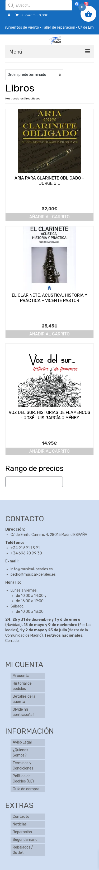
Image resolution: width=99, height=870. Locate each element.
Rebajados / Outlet (23, 850)
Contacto (21, 816)
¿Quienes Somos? (20, 753)
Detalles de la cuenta (24, 699)
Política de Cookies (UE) (23, 779)
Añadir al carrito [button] (49, 216)
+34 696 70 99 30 (26, 553)
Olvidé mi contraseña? (24, 712)
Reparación (22, 832)
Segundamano (25, 839)
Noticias (20, 824)
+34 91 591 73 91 (25, 548)
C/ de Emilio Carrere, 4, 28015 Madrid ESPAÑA (49, 534)
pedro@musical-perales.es (33, 574)
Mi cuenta (21, 676)
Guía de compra (26, 789)
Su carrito (32, 15)
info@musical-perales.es (32, 569)
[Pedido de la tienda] (34, 74)
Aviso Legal (22, 742)
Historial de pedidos (22, 686)
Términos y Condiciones (23, 766)
